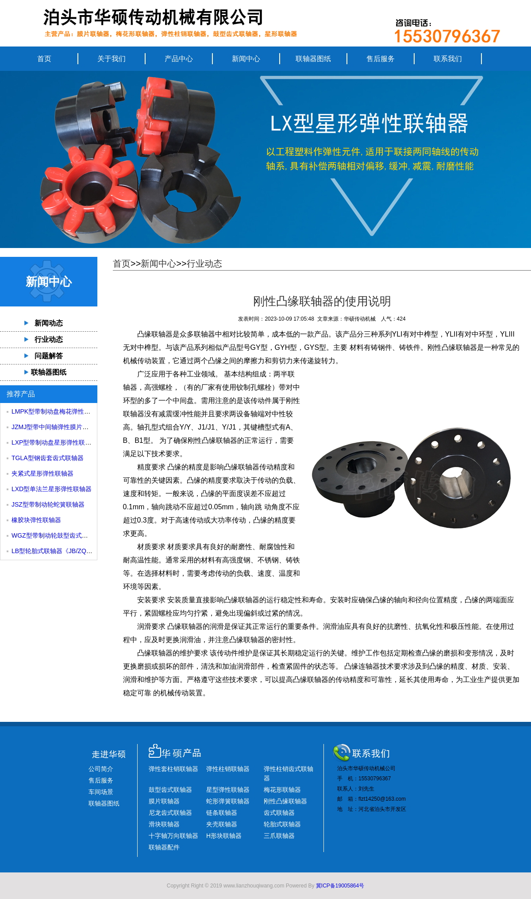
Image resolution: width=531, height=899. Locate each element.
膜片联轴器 (164, 801)
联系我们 (448, 58)
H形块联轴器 (224, 835)
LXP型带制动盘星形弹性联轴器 (54, 442)
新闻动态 (49, 323)
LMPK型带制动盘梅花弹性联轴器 (57, 411)
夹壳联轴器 (221, 824)
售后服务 (380, 58)
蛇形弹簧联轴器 (228, 801)
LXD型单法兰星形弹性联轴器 (52, 488)
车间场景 (100, 791)
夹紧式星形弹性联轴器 (42, 473)
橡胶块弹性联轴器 (36, 519)
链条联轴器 (221, 812)
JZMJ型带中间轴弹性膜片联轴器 (56, 426)
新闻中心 (246, 58)
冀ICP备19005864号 (340, 886)
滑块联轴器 (164, 824)
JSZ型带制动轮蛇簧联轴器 (48, 504)
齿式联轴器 (279, 812)
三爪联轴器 (279, 835)
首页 (44, 58)
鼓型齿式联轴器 (170, 789)
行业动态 (49, 339)
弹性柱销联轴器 (228, 768)
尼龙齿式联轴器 (170, 812)
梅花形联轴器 (282, 789)
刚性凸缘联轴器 (452, 347)
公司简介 (100, 768)
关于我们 (111, 58)
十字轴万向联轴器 (173, 835)
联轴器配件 (164, 847)
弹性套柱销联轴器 (173, 768)
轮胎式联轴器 (282, 824)
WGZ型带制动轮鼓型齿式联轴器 (56, 535)
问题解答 (49, 356)
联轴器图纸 (313, 58)
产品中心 (179, 58)
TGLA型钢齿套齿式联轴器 (48, 457)
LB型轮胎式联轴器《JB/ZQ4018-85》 (63, 550)
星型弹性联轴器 (228, 789)
